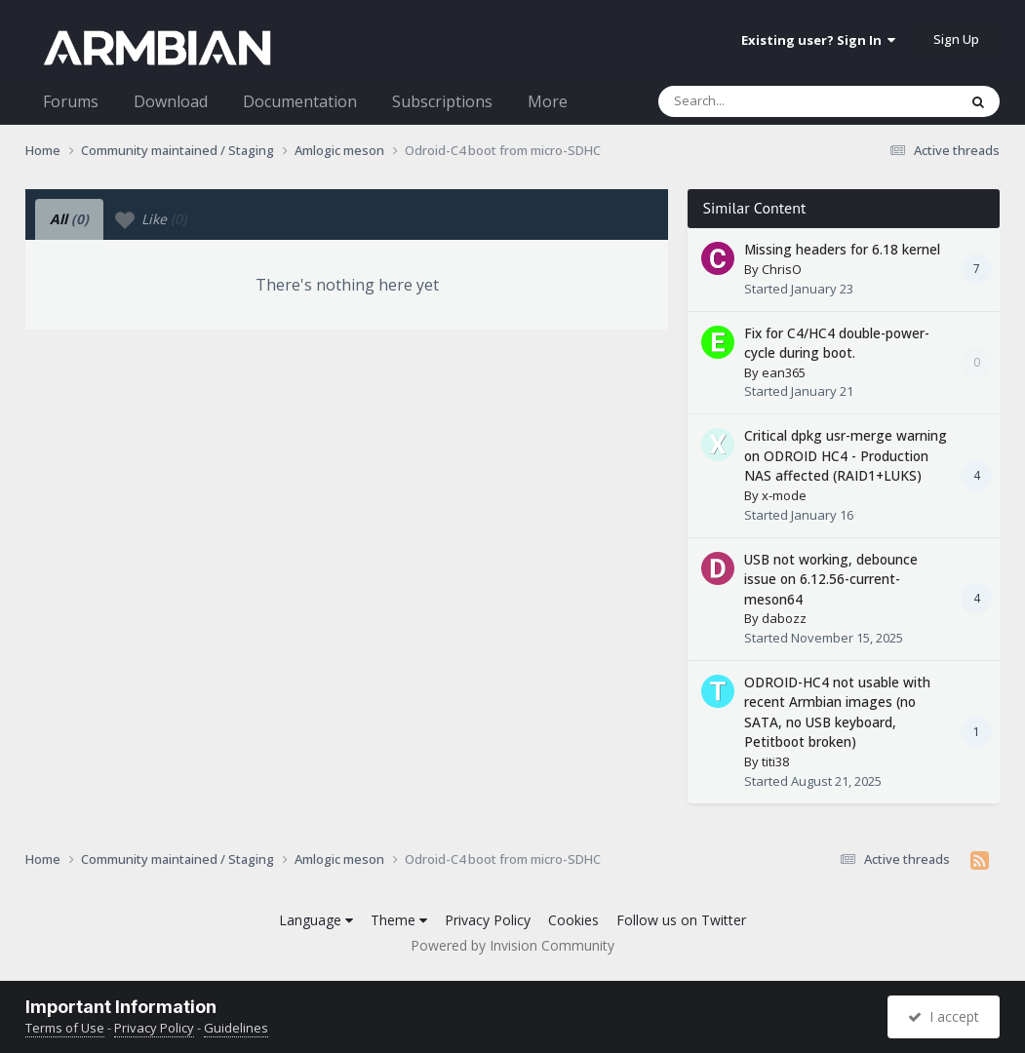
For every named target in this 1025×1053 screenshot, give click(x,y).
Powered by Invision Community (512, 945)
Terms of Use (64, 1027)
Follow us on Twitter (681, 920)
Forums (71, 101)
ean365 (784, 372)
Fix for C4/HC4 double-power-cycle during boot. (836, 343)
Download (171, 101)
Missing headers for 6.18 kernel (842, 249)
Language (316, 920)
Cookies (573, 920)
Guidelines (236, 1027)
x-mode (784, 495)
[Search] (756, 101)
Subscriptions (442, 101)
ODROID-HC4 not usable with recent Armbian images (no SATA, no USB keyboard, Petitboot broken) (837, 712)
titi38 (775, 761)
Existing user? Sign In (818, 40)
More (548, 101)
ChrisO (782, 269)
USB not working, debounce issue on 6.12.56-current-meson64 (831, 579)
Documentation (300, 101)
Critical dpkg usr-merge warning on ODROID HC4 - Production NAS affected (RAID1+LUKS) (845, 455)
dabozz (784, 618)
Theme (399, 920)
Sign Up (956, 39)
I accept (943, 1016)
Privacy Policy (488, 920)
